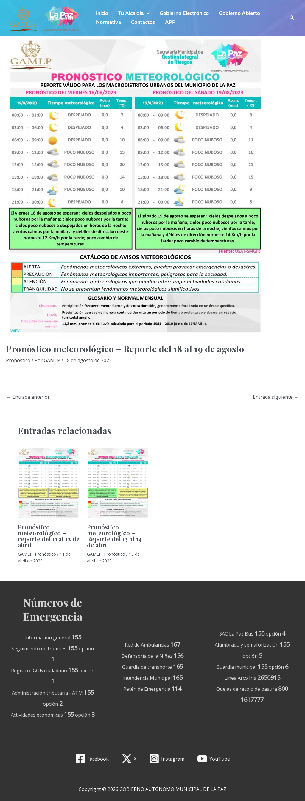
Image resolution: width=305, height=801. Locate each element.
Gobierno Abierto (239, 13)
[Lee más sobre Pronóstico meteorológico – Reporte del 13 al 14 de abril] (118, 483)
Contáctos (143, 22)
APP (170, 22)
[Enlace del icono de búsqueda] (292, 18)
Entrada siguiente (275, 397)
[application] (147, 13)
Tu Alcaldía (134, 13)
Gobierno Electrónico (184, 13)
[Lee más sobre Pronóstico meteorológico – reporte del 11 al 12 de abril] (49, 483)
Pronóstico (18, 360)
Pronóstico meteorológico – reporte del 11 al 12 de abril (49, 536)
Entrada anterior (28, 397)
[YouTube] (213, 758)
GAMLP (25, 554)
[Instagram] (166, 758)
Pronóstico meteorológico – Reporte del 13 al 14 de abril (114, 536)
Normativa (108, 22)
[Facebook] (92, 758)
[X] (128, 758)
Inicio (102, 13)
